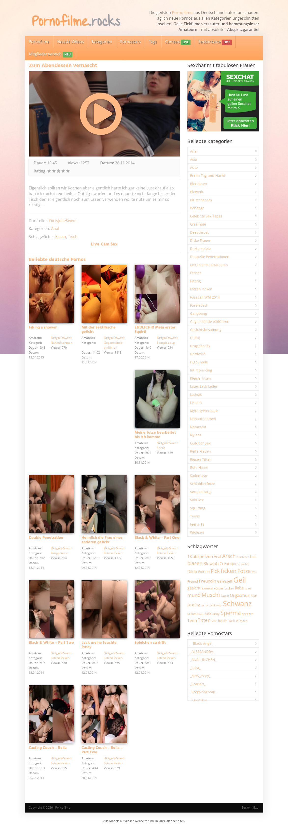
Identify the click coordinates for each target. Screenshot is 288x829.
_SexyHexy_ (199, 700)
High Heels (199, 362)
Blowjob (196, 191)
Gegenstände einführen (209, 321)
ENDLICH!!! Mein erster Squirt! (155, 329)
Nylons (195, 435)
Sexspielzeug (166, 343)
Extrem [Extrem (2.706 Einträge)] (204, 571)
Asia (193, 159)
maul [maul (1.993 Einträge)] (248, 588)
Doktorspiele (200, 248)
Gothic (195, 337)
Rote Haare (199, 467)
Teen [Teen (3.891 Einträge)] (192, 620)
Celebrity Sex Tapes (206, 216)
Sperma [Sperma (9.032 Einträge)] (230, 613)
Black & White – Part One (157, 538)
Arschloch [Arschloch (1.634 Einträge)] (243, 557)
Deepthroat (199, 232)
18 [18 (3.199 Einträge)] (189, 556)
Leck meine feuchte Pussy (99, 645)
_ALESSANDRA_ (202, 651)
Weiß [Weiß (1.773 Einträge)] (232, 621)
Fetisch (196, 273)
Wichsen (197, 532)
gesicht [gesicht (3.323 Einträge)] (194, 588)
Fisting (195, 281)
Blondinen (198, 183)
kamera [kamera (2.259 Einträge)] (207, 588)
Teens (161, 448)
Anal (55, 228)
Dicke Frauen (200, 240)
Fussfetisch (199, 305)
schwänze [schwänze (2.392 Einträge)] (195, 614)
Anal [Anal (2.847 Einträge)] (217, 556)
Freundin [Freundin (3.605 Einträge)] (207, 581)
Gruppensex (59, 553)
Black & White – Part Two (51, 643)
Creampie (198, 224)
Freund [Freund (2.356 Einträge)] (192, 581)
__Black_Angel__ (202, 643)
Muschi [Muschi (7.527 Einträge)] (211, 594)
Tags (153, 41)
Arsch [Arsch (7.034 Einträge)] (229, 555)
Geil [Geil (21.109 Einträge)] (239, 580)
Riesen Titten (201, 459)
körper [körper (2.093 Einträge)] (218, 588)
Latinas (196, 394)
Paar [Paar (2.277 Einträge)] (253, 595)
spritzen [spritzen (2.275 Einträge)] (248, 614)
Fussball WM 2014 (205, 297)
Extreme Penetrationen (209, 264)
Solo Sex (197, 500)
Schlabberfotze (202, 483)
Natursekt (198, 427)
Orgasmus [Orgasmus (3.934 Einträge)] (239, 595)
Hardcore (197, 354)
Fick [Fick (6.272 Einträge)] (215, 571)
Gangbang (198, 313)
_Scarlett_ (198, 684)
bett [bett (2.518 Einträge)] (253, 556)
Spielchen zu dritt (150, 643)
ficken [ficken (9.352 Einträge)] (228, 571)
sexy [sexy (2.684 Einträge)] (215, 613)
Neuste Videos (70, 41)
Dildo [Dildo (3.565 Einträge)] (192, 571)
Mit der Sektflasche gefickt (99, 329)
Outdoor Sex (200, 443)
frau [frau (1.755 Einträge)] (254, 572)
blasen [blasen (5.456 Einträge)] (194, 563)
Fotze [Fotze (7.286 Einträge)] (244, 570)
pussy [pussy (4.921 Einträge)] (193, 604)
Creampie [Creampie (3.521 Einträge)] (228, 563)
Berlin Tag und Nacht (207, 175)
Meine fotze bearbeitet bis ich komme (155, 434)
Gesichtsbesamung (205, 329)
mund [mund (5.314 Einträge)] (194, 595)
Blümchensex (201, 200)
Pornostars (130, 41)
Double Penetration (46, 538)
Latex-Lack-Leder (204, 386)
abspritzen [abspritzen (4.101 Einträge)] (203, 556)
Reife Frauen (200, 451)
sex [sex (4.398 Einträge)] (208, 613)
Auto (194, 167)
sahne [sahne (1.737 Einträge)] (205, 605)
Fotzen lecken (113, 553)
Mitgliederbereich (50, 54)
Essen (60, 236)
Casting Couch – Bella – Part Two (102, 750)
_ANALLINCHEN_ (203, 659)
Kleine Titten (200, 378)
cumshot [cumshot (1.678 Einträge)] (243, 564)
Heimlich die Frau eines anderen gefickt (102, 540)
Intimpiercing (201, 370)
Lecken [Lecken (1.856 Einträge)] (229, 588)
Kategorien (102, 41)
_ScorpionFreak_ (203, 692)
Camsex (178, 42)
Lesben (196, 402)
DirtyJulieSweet (63, 220)
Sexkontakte (215, 42)
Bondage (197, 208)
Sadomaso (198, 475)
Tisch (73, 236)
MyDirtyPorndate (204, 410)
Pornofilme (182, 12)
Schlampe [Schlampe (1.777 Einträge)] (216, 605)
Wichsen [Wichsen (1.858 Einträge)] (241, 621)
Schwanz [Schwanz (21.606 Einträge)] (237, 603)
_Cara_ (195, 667)
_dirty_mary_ (200, 675)
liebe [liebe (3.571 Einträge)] (239, 588)
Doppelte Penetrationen (209, 256)
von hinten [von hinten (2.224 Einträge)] (220, 620)
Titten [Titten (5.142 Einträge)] (204, 620)
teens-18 (197, 524)
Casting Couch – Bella (48, 748)
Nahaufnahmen (61, 343)
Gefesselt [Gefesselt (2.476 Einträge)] (224, 581)
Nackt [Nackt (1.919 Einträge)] (225, 596)
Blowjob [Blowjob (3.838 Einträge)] (211, 563)
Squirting (197, 508)
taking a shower (43, 327)
